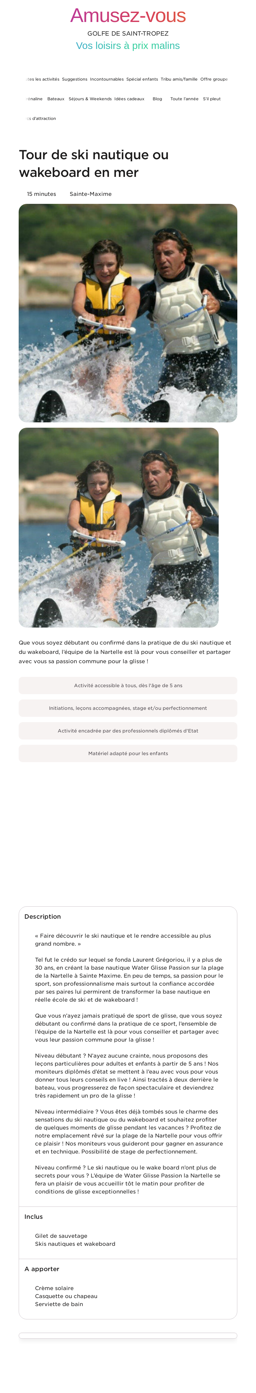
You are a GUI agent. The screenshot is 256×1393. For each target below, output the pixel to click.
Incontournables (107, 79)
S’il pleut (212, 98)
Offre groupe (214, 79)
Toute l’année (184, 98)
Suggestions (74, 79)
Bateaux (55, 98)
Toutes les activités (39, 79)
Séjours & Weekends (90, 98)
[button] (128, 917)
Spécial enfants (142, 79)
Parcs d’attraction (38, 118)
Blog (157, 98)
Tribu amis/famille (179, 79)
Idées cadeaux (129, 98)
